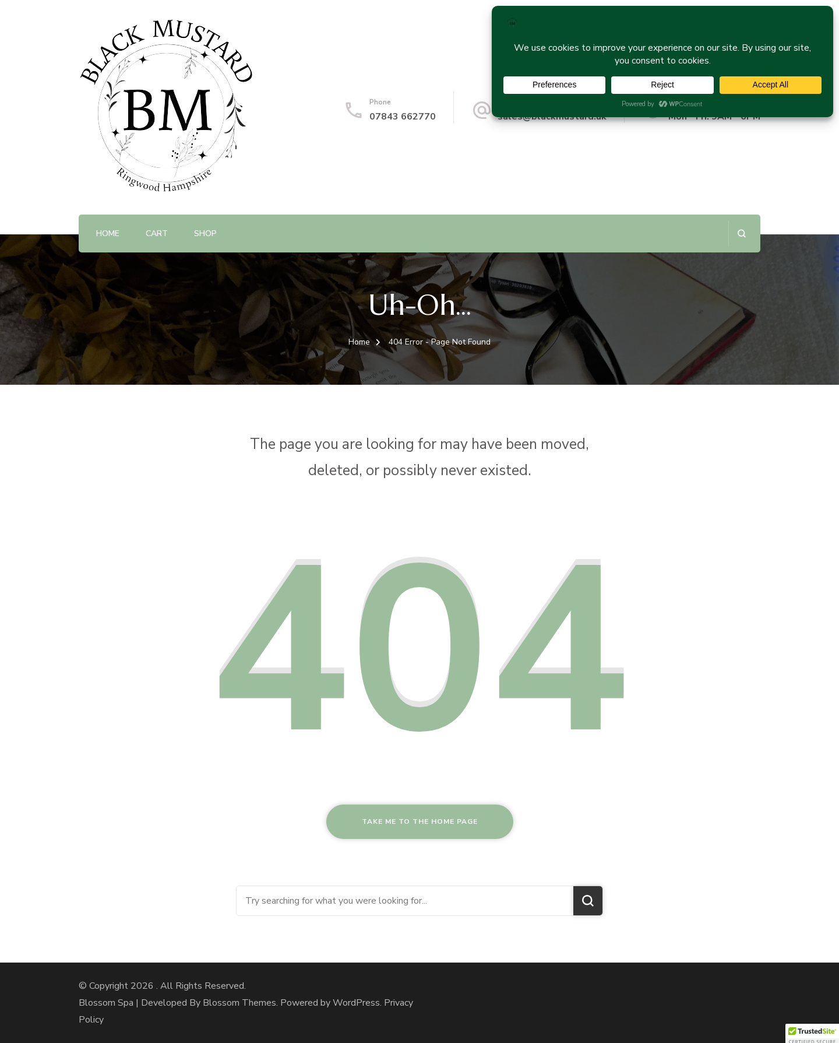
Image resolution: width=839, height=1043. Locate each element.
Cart (157, 233)
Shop (205, 233)
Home (107, 233)
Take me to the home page (420, 821)
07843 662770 (402, 116)
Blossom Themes (239, 1002)
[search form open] (741, 233)
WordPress (356, 1002)
